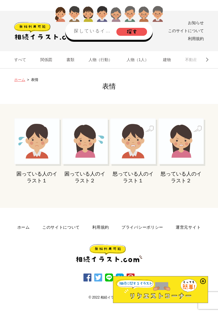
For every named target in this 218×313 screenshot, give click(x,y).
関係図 (46, 59)
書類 (70, 59)
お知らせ (196, 22)
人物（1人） (138, 59)
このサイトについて (186, 30)
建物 (167, 59)
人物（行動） (100, 59)
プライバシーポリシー (142, 227)
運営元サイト (188, 227)
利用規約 (196, 38)
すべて (20, 59)
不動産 (191, 59)
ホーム (19, 80)
